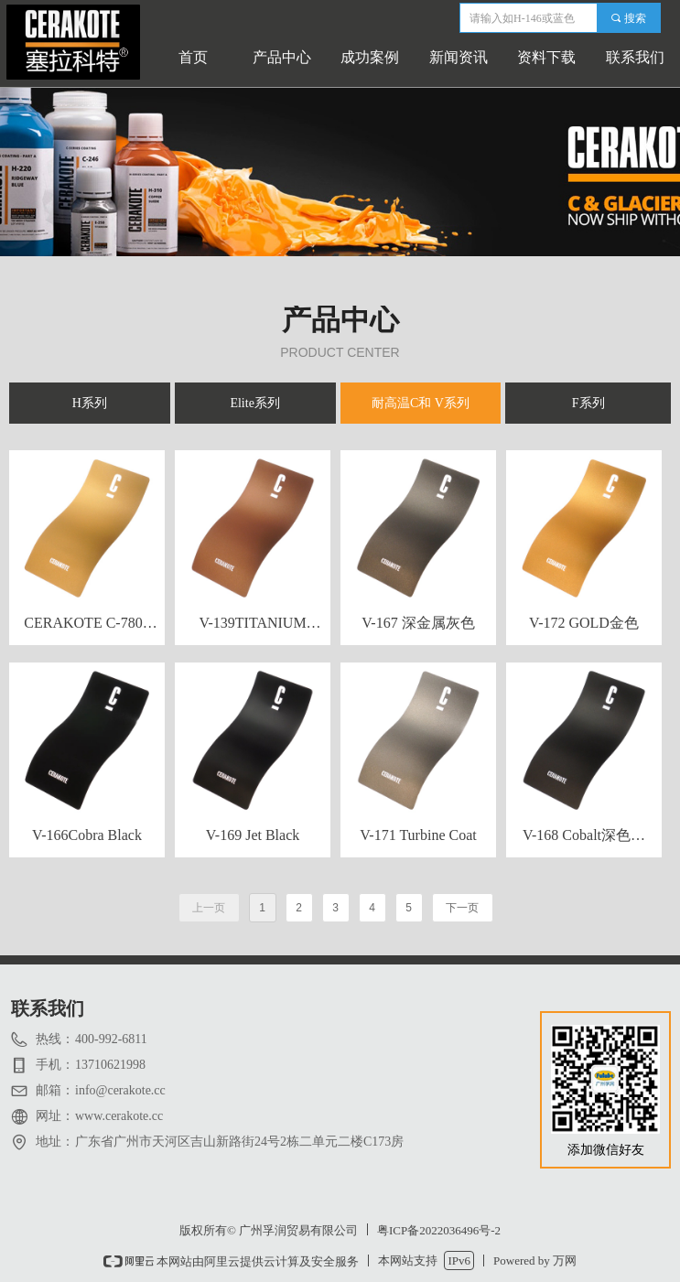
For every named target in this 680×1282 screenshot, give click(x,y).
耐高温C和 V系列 (421, 403)
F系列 (588, 403)
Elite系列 (254, 403)
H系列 (89, 403)
